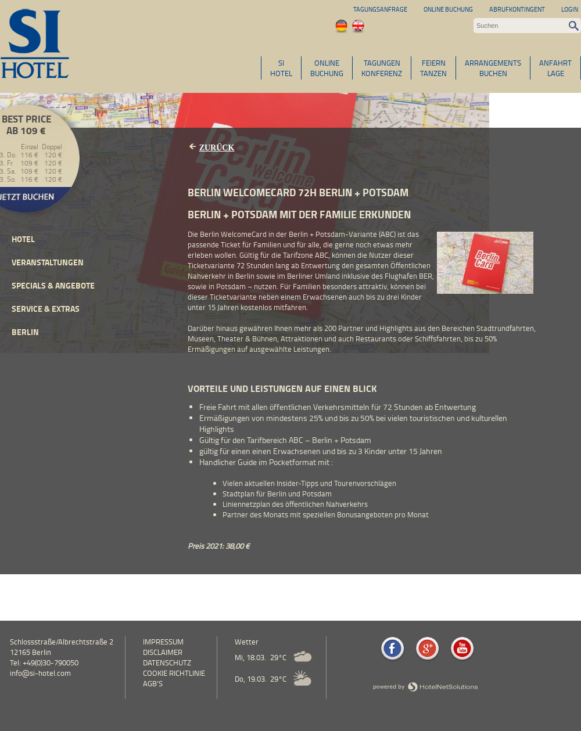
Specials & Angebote (53, 285)
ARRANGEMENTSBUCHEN (493, 67)
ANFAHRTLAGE (555, 67)
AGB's (153, 683)
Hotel (23, 239)
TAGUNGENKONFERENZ (381, 67)
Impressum (163, 641)
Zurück (217, 147)
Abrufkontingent (517, 9)
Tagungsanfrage (380, 9)
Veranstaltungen (48, 262)
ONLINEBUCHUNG (326, 67)
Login (569, 9)
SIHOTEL (281, 67)
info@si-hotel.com (40, 673)
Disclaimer (162, 652)
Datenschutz (167, 662)
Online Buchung (448, 9)
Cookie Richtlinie (174, 673)
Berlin (25, 332)
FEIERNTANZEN (433, 67)
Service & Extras (46, 309)
